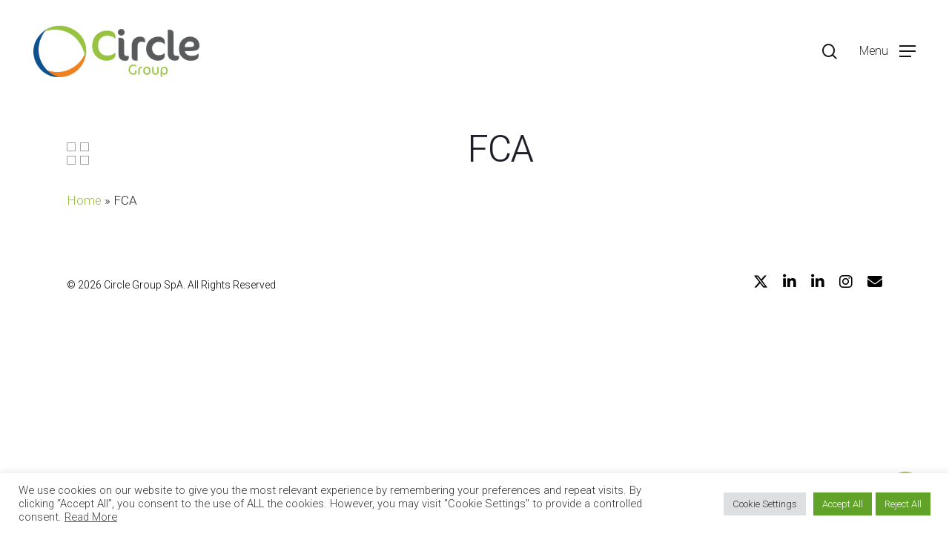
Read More (91, 517)
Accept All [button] (842, 504)
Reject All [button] (903, 504)
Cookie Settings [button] (765, 504)
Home (84, 200)
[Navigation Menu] (887, 51)
